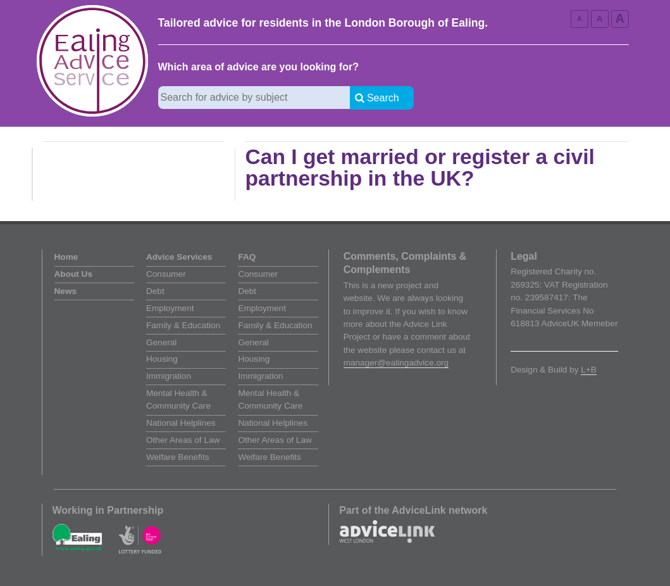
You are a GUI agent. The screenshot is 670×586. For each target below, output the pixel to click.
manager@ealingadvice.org (396, 362)
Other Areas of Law (183, 440)
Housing (162, 359)
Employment (170, 308)
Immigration (168, 376)
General (161, 342)
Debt (155, 291)
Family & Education (183, 325)
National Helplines (181, 423)
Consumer (166, 274)
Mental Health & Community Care (178, 399)
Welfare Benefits (177, 457)
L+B (589, 369)
